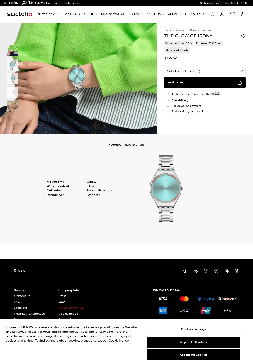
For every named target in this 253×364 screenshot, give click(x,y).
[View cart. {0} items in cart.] (243, 14)
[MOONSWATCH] (112, 14)
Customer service (209, 3)
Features (124, 144)
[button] (232, 14)
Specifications (144, 144)
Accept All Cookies (193, 354)
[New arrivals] (49, 14)
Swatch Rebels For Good (67, 3)
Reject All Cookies (193, 342)
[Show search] (212, 14)
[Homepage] (19, 14)
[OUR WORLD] (194, 14)
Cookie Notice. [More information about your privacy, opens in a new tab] (119, 340)
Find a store (229, 3)
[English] (244, 3)
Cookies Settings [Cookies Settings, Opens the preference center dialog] (193, 329)
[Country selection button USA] (19, 271)
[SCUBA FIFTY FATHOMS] (146, 14)
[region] (126, 341)
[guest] (222, 14)
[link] (27, 3)
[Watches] (72, 14)
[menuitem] (49, 14)
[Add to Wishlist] (243, 36)
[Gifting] (90, 14)
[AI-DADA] (174, 14)
